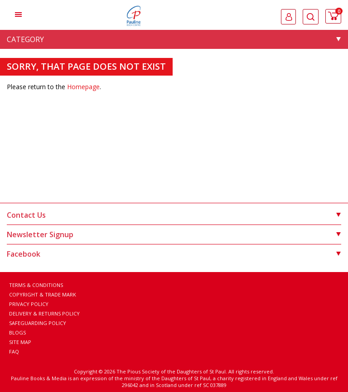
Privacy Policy (28, 304)
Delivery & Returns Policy (44, 313)
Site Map (20, 342)
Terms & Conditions (36, 285)
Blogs (17, 332)
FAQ (14, 351)
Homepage (83, 86)
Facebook (174, 254)
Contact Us (174, 215)
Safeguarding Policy (37, 323)
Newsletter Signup (174, 234)
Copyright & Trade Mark (42, 294)
